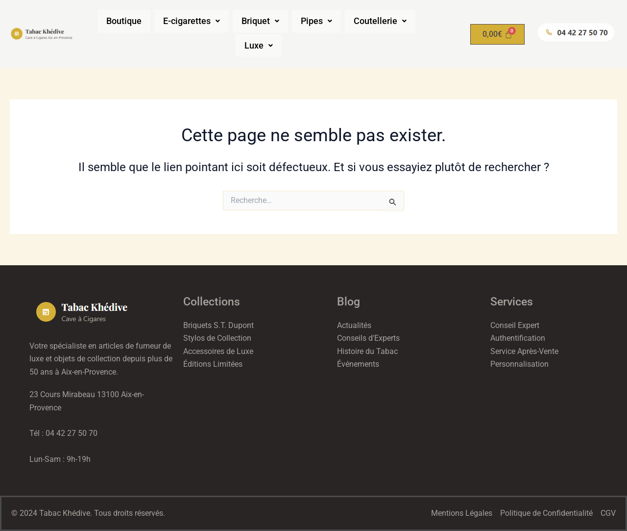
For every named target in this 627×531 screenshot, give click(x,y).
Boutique (120, 21)
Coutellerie (384, 21)
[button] (190, 21)
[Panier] (497, 34)
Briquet (261, 21)
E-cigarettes (190, 21)
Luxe (258, 45)
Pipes (319, 21)
